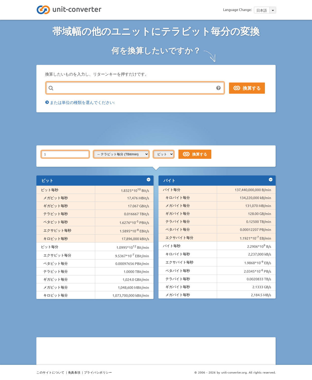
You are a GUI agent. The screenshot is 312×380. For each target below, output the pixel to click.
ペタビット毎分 (55, 263)
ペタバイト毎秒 (177, 270)
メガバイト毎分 (177, 205)
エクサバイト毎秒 (179, 262)
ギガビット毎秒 (55, 205)
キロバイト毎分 (177, 197)
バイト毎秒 (171, 245)
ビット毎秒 (49, 189)
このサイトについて (50, 372)
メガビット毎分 (55, 287)
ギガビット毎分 (55, 279)
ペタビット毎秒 (55, 221)
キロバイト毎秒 (177, 254)
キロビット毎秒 (55, 238)
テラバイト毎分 (177, 221)
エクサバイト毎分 (179, 237)
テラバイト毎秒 (177, 278)
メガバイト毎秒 (177, 294)
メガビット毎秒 (55, 197)
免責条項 (74, 372)
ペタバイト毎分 (177, 229)
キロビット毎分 (55, 295)
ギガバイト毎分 (177, 213)
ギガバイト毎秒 (177, 286)
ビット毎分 (49, 246)
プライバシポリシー (98, 372)
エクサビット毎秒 (57, 230)
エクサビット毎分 (57, 255)
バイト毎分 (171, 189)
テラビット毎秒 (55, 213)
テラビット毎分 (55, 271)
